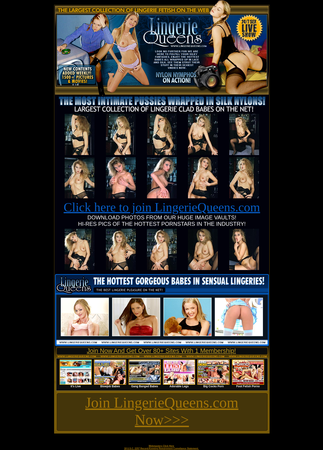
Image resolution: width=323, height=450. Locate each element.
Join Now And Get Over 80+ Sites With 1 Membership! (161, 350)
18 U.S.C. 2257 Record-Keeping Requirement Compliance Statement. (161, 448)
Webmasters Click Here (161, 446)
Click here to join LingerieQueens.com (162, 207)
